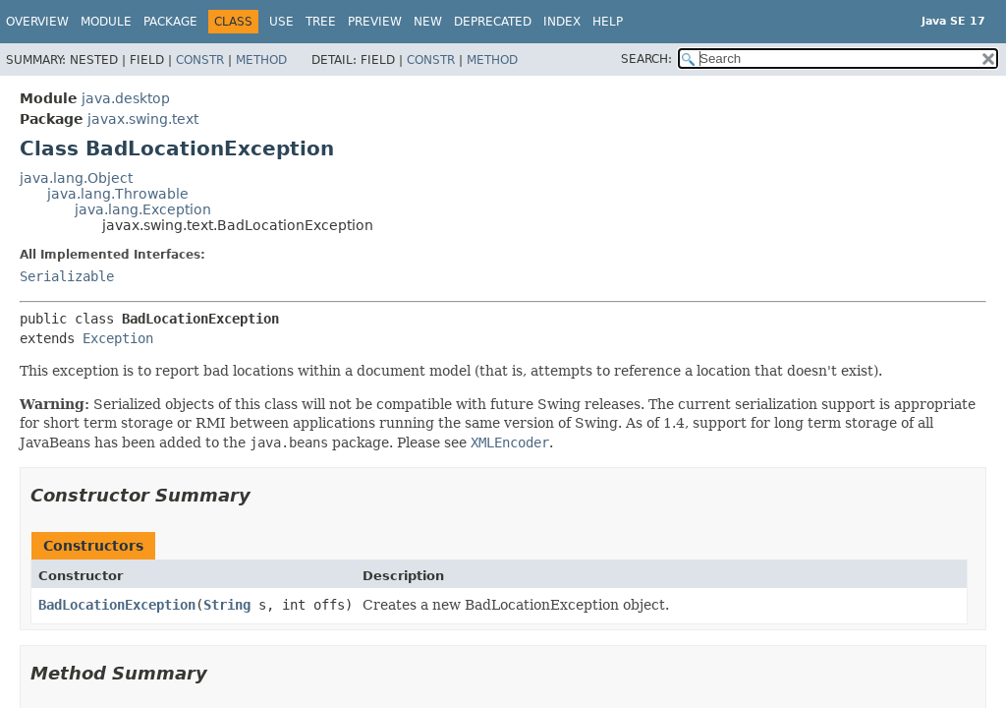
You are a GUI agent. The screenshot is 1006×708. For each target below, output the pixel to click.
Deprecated (492, 22)
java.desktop (126, 98)
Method (261, 60)
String (227, 605)
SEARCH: (646, 59)
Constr (200, 60)
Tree (321, 22)
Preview (375, 22)
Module (106, 22)
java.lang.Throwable (118, 194)
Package (170, 22)
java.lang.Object (76, 178)
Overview (37, 22)
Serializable (67, 276)
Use (281, 22)
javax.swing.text (142, 119)
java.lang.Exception (143, 209)
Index (562, 22)
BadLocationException (117, 605)
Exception (118, 338)
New (428, 22)
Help (607, 22)
